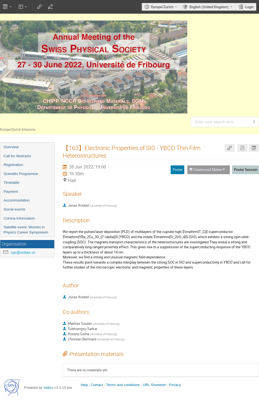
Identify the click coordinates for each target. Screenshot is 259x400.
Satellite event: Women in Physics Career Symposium (26, 229)
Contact (97, 385)
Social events (14, 209)
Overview (11, 147)
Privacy (175, 385)
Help (84, 385)
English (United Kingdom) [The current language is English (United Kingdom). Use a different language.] (209, 6)
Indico (48, 387)
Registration (13, 165)
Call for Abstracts (17, 156)
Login (249, 6)
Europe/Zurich (162, 6)
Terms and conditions (123, 385)
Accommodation (17, 200)
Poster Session (245, 169)
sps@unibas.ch (23, 252)
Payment (11, 191)
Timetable (11, 182)
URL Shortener (154, 385)
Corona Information (19, 218)
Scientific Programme (21, 174)
